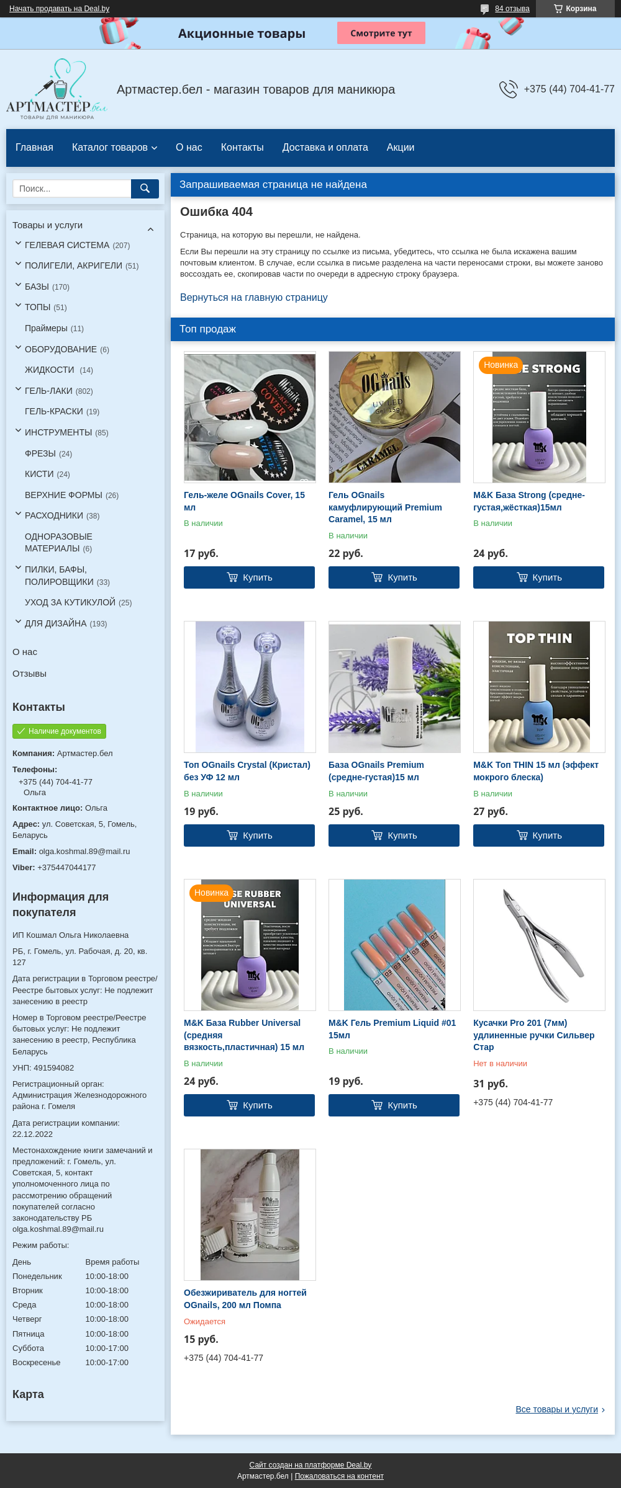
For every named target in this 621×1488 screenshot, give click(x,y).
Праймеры (46, 328)
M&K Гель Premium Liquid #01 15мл (392, 1029)
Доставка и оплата (325, 147)
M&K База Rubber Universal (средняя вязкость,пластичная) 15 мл (244, 1035)
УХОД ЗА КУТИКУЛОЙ (70, 602)
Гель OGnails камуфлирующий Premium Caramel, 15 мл (385, 507)
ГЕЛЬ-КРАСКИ (54, 411)
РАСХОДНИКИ (54, 515)
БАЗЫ (37, 287)
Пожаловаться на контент (339, 1476)
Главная (34, 147)
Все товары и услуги (556, 1409)
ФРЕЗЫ (40, 453)
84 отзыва (512, 8)
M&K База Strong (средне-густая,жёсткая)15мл (529, 501)
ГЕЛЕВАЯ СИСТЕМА (67, 245)
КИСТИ (39, 474)
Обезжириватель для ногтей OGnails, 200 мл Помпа (245, 1299)
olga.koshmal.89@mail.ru (84, 851)
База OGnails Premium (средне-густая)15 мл (376, 771)
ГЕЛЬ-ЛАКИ (49, 391)
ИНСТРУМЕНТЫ (58, 432)
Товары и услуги (47, 225)
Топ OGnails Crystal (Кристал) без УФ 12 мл (247, 771)
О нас (189, 147)
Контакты (242, 147)
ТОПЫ (37, 307)
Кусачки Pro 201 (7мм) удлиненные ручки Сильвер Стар (533, 1035)
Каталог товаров (110, 147)
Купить (257, 577)
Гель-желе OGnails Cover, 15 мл (244, 501)
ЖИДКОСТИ (51, 370)
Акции (401, 147)
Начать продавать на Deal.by (59, 8)
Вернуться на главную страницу (254, 297)
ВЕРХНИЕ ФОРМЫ (63, 495)
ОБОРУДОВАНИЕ (61, 349)
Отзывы (29, 673)
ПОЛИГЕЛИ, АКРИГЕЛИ (73, 265)
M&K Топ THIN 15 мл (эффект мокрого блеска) (536, 771)
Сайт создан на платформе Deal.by (311, 1465)
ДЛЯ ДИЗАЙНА (56, 623)
